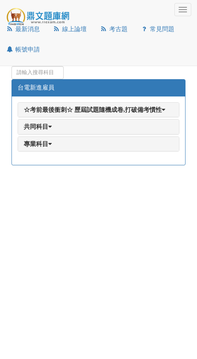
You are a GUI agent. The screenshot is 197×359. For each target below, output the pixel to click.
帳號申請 (23, 49)
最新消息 (23, 29)
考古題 (114, 29)
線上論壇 (70, 29)
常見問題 (158, 29)
